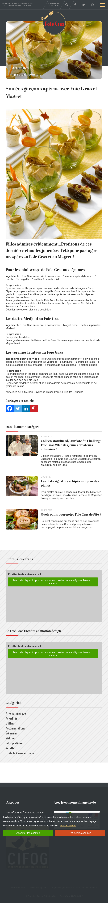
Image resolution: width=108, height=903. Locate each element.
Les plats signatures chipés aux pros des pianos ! (70, 483)
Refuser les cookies (80, 833)
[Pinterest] (34, 408)
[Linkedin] (26, 408)
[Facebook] (10, 408)
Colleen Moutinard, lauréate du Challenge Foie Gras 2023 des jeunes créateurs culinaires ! (71, 445)
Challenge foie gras (53, 4)
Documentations (15, 728)
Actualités (20, 68)
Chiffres (10, 723)
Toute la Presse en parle (20, 753)
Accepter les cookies (28, 833)
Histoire (10, 738)
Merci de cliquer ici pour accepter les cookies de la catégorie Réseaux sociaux (53, 582)
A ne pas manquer (16, 713)
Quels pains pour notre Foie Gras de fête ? (71, 514)
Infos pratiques (14, 743)
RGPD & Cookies (68, 825)
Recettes (11, 748)
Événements (13, 733)
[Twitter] (18, 408)
